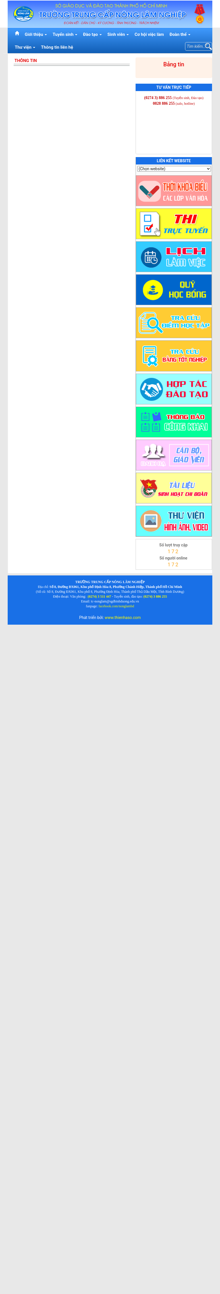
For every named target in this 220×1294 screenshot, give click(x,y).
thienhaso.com (143, 571)
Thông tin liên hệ (57, 47)
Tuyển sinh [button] (65, 34)
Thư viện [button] (25, 47)
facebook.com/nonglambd (116, 606)
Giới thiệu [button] (36, 34)
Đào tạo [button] (92, 34)
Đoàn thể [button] (179, 34)
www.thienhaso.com (123, 617)
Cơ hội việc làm (149, 34)
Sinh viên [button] (118, 34)
